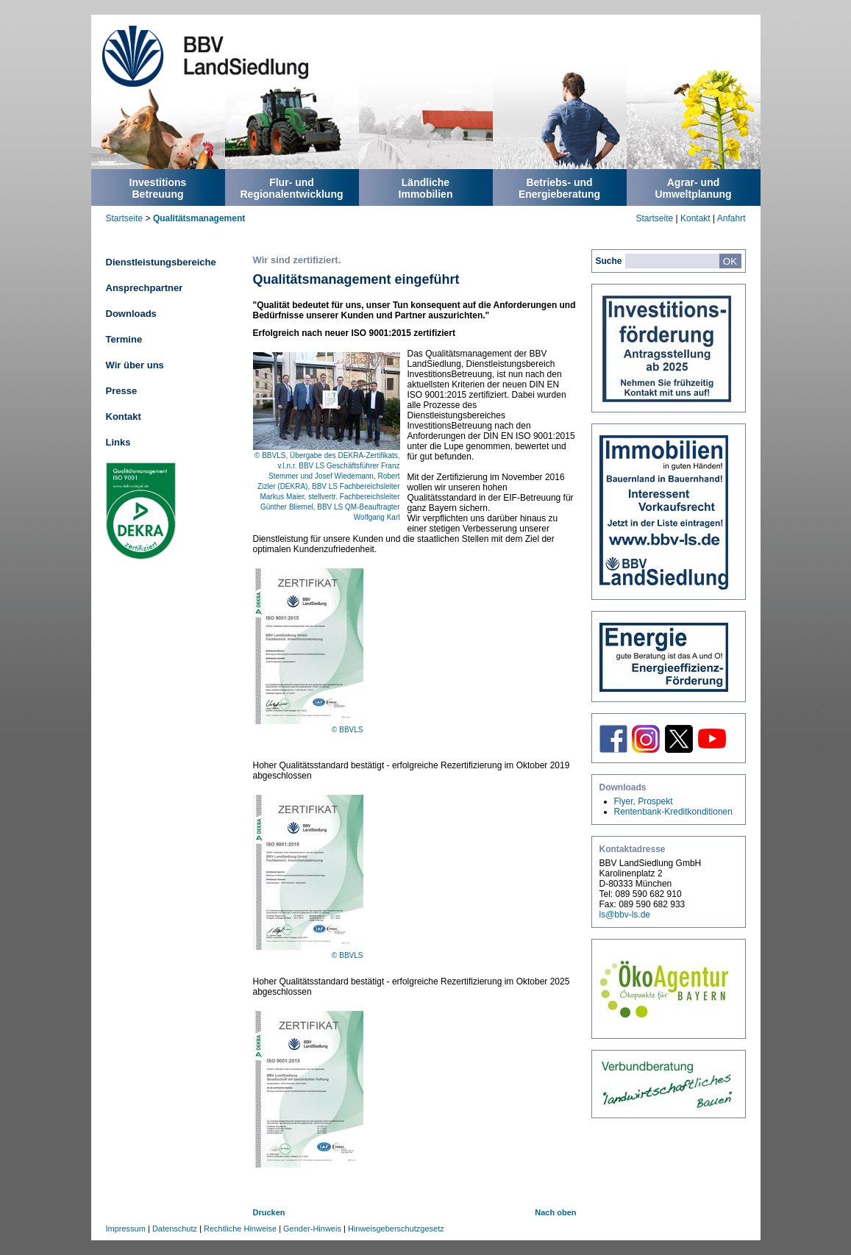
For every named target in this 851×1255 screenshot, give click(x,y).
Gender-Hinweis (312, 1228)
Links (118, 442)
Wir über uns (135, 365)
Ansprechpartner (144, 287)
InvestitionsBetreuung (158, 188)
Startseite (124, 218)
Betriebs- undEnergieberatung (559, 188)
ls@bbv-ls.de (625, 914)
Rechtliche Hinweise (240, 1228)
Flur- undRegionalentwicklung (291, 188)
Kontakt (695, 218)
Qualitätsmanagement (199, 218)
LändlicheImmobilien (426, 188)
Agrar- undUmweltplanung (693, 188)
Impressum (126, 1228)
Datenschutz (174, 1228)
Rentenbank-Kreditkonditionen (673, 812)
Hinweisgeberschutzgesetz (396, 1228)
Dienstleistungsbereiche (161, 262)
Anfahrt (731, 218)
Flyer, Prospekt (643, 801)
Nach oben (555, 1212)
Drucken (269, 1212)
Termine (124, 339)
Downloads (131, 313)
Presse (122, 390)
